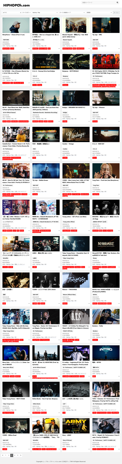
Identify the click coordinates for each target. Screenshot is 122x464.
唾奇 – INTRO (96, 362)
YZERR (65, 194)
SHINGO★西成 (102, 303)
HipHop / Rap (10, 46)
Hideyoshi (77, 267)
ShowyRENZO (111, 267)
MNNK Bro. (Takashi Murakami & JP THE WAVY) (46, 221)
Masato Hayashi (67, 39)
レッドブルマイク (8, 221)
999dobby (95, 85)
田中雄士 (35, 48)
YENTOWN (6, 39)
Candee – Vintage (68, 144)
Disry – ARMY (66, 435)
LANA (69, 194)
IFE (18, 230)
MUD (74, 48)
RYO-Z (43, 449)
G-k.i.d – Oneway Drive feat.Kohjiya (43, 71)
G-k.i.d (35, 76)
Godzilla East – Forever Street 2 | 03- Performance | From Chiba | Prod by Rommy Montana (16, 146)
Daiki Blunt (14, 121)
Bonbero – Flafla (97, 326)
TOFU (94, 412)
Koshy (21, 230)
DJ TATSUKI (6, 83)
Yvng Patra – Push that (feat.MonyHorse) (105, 180)
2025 (3, 46)
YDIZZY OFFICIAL (68, 331)
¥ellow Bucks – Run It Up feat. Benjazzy (44, 399)
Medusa (9, 230)
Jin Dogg (110, 230)
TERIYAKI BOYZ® (51, 449)
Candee (65, 149)
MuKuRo (35, 121)
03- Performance (97, 76)
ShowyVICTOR (97, 267)
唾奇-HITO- (96, 367)
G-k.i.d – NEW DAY (98, 144)
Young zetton (66, 230)
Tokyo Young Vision (68, 258)
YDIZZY (65, 340)
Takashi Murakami (45, 230)
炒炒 (4, 294)
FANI (34, 149)
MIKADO (18, 376)
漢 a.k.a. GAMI (43, 48)
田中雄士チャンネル (38, 39)
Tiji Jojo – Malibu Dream (40, 180)
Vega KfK (112, 87)
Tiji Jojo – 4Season (98, 107)
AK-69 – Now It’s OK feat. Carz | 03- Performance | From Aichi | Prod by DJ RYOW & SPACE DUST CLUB (15, 182)
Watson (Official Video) (69, 294)
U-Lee (12, 48)
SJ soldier (65, 376)
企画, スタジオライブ (110, 82)
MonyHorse (6, 48)
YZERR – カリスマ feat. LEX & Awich (44, 289)
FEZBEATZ (110, 449)
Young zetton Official (69, 221)
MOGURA (95, 230)
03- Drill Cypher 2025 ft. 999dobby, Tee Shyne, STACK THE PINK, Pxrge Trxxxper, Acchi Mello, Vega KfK (105, 73)
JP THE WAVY (76, 194)
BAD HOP (95, 39)
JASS (45, 121)
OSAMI (65, 269)
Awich (43, 303)
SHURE (11, 267)
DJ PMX (65, 196)
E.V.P (14, 230)
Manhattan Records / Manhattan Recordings (45, 112)
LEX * (64, 404)
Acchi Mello (105, 87)
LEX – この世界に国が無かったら (72, 399)
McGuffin (5, 258)
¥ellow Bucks (84, 194)
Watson (65, 303)
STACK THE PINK (111, 85)
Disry (64, 449)
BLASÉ (77, 340)
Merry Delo (6, 376)
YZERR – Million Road (9, 435)
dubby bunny (80, 48)
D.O (49, 48)
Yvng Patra (96, 185)
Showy (95, 258)
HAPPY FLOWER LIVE (79, 367)
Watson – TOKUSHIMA (69, 289)
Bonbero (104, 267)
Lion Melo (74, 230)
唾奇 (94, 376)
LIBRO (34, 258)
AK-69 (4, 121)
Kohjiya (40, 85)
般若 (100, 230)
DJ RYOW (24, 194)
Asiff (10, 342)
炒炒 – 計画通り (7, 289)
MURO (109, 303)
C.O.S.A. (5, 267)
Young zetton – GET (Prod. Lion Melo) (74, 217)
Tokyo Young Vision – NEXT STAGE (13, 399)
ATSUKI (82, 376)
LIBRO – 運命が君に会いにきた (42, 253)
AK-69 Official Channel (9, 112)
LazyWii (41, 121)
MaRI (8, 121)
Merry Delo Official (8, 367)
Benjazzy (65, 76)
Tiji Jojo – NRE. (97, 35)
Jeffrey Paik (115, 412)
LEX (39, 303)
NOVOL (95, 294)
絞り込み (116, 12)
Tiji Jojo (95, 48)
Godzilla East (6, 158)
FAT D (94, 449)
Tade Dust (95, 269)
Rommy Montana (23, 121)
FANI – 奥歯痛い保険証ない (41, 144)
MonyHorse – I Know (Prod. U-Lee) (13, 35)
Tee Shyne (102, 85)
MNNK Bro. (36, 230)
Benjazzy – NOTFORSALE (70, 71)
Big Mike (5, 342)
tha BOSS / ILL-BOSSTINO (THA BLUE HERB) (45, 378)
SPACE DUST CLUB (8, 196)
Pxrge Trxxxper (97, 87)
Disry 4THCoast (67, 440)
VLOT (109, 412)
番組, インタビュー (20, 264)
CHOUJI (51, 121)
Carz (8, 194)
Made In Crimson (67, 342)
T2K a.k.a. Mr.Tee (18, 83)
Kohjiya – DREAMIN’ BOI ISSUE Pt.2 (73, 107)
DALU (83, 267)
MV (15, 46)
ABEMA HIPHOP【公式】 (100, 221)
